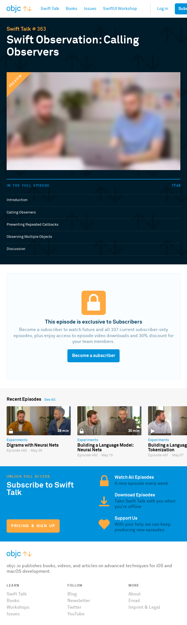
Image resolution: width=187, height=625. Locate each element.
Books (13, 600)
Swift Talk (19, 29)
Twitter (74, 607)
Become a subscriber (93, 355)
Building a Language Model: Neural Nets (105, 447)
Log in (162, 9)
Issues (13, 614)
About (134, 594)
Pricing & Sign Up (33, 526)
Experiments (17, 440)
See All (50, 400)
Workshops (18, 607)
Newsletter (78, 600)
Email (134, 600)
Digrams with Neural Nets (33, 445)
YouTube (76, 614)
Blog (72, 594)
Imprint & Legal (144, 607)
